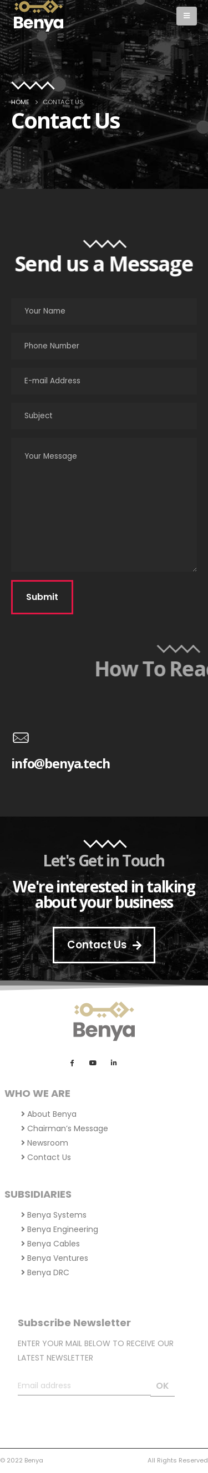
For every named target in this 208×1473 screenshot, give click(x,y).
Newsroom (44, 1142)
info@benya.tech (60, 763)
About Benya (49, 1114)
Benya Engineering (59, 1229)
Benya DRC (45, 1272)
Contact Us (46, 1157)
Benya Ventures (54, 1258)
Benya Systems (54, 1214)
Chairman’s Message (64, 1128)
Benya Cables (50, 1243)
